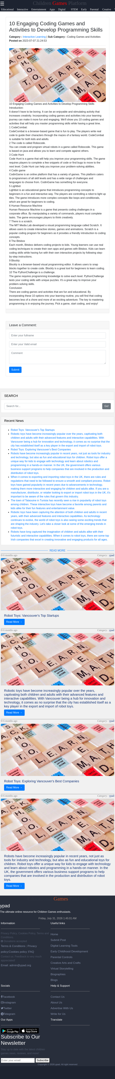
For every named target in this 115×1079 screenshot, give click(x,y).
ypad (111, 555)
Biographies (58, 974)
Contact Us (58, 996)
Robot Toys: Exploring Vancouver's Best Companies (41, 449)
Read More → (14, 621)
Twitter (6, 1008)
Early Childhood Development (69, 951)
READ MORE (57, 550)
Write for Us (58, 1014)
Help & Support (60, 985)
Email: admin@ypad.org (16, 965)
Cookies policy (18, 951)
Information (8, 923)
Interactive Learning (34, 36)
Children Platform (60, 3)
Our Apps (7, 1019)
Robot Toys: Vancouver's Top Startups (33, 430)
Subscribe (42, 1060)
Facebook (8, 996)
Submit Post (58, 940)
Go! (106, 406)
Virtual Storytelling (62, 968)
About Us (56, 1002)
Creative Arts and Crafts (66, 962)
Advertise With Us (62, 1008)
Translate (56, 1019)
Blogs (54, 980)
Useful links (58, 923)
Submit (15, 369)
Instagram (8, 1002)
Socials (5, 985)
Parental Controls (61, 957)
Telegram (8, 1014)
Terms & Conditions (13, 946)
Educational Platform (57, 899)
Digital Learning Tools (64, 945)
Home (54, 934)
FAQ (31, 951)
